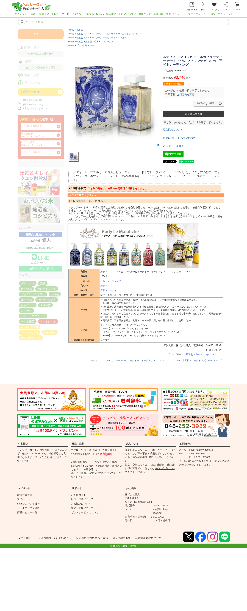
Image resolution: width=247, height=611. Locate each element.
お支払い (23, 443)
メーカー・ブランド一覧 (97, 34)
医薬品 (100, 14)
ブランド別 (81, 45)
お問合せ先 (186, 443)
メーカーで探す (29, 326)
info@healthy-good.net (35, 108)
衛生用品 (111, 14)
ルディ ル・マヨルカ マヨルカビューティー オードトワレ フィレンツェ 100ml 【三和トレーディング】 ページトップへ (157, 360)
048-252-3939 (32, 100)
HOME (71, 30)
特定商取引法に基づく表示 (95, 537)
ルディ (125, 37)
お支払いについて (81, 503)
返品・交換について (82, 508)
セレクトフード (60, 14)
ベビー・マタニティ (189, 14)
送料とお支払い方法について (97, 473)
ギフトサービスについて (84, 512)
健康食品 (44, 14)
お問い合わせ (65, 537)
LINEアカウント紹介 (28, 503)
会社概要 (131, 488)
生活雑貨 (158, 14)
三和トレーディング (131, 34)
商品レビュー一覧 (27, 512)
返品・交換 (132, 443)
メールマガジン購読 (28, 508)
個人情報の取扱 (126, 537)
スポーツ (171, 14)
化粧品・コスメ (127, 14)
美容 (32, 14)
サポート (77, 488)
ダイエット (20, 14)
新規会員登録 (24, 494)
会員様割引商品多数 (31, 126)
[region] (123, 15)
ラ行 (113, 37)
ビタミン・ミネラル (82, 14)
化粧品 (79, 30)
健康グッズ (144, 14)
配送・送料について (82, 499)
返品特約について (173, 129)
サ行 (113, 34)
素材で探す (49, 332)
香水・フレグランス (103, 41)
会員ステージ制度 (30, 152)
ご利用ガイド (52, 457)
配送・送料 (78, 443)
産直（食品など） (30, 337)
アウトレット (225, 14)
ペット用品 (209, 14)
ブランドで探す (29, 332)
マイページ (24, 488)
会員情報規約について (155, 537)
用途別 (88, 41)
